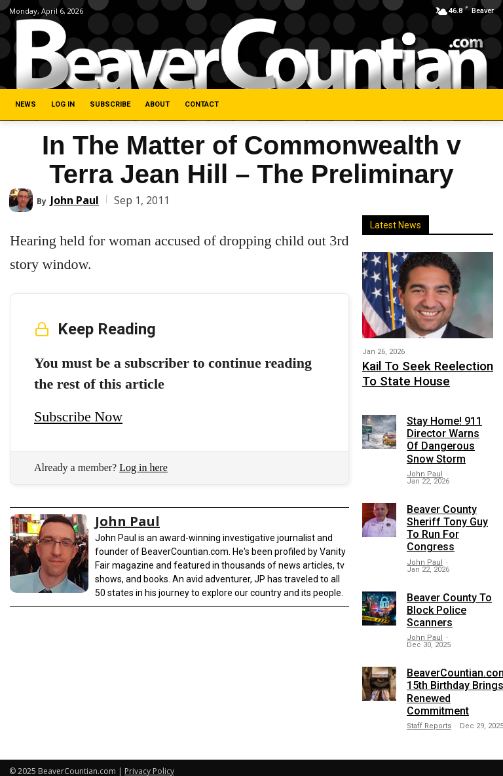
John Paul (74, 200)
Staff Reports (429, 718)
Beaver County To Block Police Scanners (449, 602)
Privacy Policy (149, 763)
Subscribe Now (78, 416)
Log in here (143, 467)
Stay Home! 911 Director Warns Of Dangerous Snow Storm (444, 433)
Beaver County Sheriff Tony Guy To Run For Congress (447, 521)
